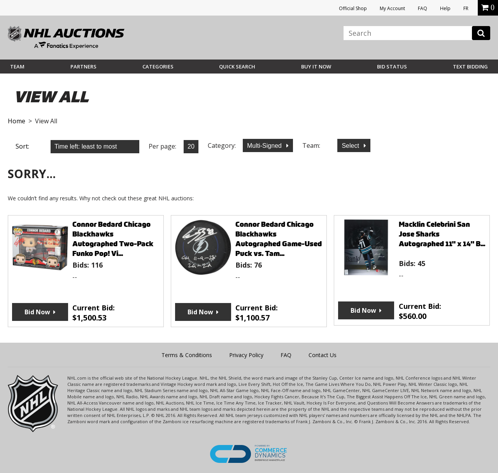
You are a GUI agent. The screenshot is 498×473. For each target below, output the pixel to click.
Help (445, 8)
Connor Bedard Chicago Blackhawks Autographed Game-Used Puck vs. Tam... (278, 238)
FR (465, 8)
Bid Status (392, 66)
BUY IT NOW (316, 66)
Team (17, 66)
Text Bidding (470, 66)
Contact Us (323, 355)
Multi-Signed (265, 145)
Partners (83, 66)
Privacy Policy (246, 355)
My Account (392, 8)
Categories (158, 66)
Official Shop (353, 8)
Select (351, 145)
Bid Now (37, 312)
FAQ (422, 8)
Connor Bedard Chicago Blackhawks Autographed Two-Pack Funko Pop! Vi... (112, 238)
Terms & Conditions (186, 355)
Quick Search (237, 66)
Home (16, 121)
